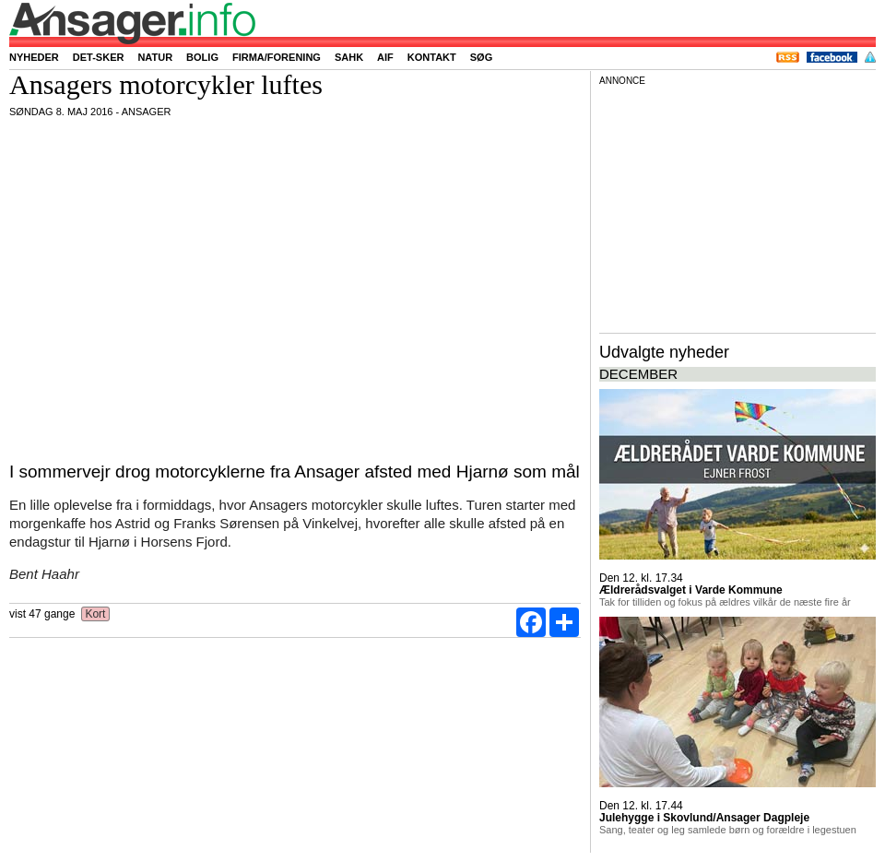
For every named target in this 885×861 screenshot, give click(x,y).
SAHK (349, 57)
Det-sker (98, 57)
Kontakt (431, 57)
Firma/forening (276, 57)
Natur (154, 57)
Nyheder (34, 57)
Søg (481, 57)
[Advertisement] (737, 206)
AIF (385, 57)
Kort (95, 613)
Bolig (202, 57)
